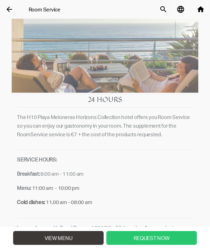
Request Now (151, 238)
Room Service (44, 9)
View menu (59, 238)
